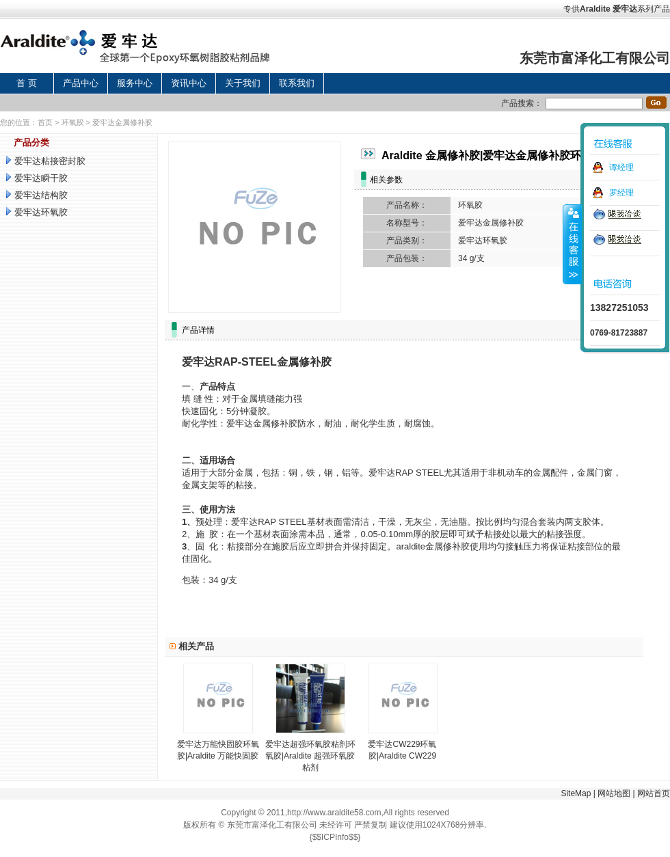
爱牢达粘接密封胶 (49, 161)
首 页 (26, 83)
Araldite (595, 9)
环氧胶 (73, 122)
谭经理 (621, 167)
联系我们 (296, 83)
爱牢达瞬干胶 (41, 178)
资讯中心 (188, 83)
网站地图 (614, 793)
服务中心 (134, 83)
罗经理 (621, 193)
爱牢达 (625, 9)
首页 (45, 122)
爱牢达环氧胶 (41, 212)
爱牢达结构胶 (41, 195)
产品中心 (80, 83)
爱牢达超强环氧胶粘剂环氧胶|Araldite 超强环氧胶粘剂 (310, 755)
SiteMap (576, 793)
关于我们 (242, 83)
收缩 (572, 244)
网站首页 (653, 793)
